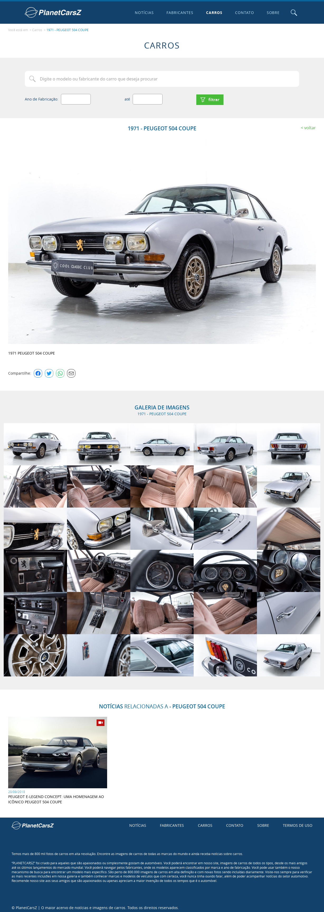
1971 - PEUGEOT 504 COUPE (67, 29)
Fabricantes (178, 12)
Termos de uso (297, 823)
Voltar (310, 125)
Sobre (272, 12)
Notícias (143, 12)
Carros (213, 12)
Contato (243, 12)
